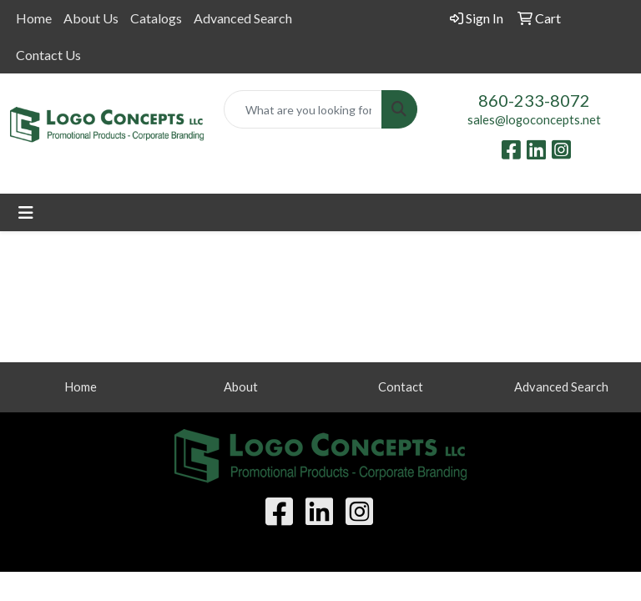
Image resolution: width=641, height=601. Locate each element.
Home (34, 18)
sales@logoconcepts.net (534, 120)
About (241, 387)
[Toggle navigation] (25, 212)
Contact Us (48, 55)
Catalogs (156, 18)
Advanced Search (243, 18)
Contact (400, 387)
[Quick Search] (303, 109)
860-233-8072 (534, 100)
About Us (91, 18)
